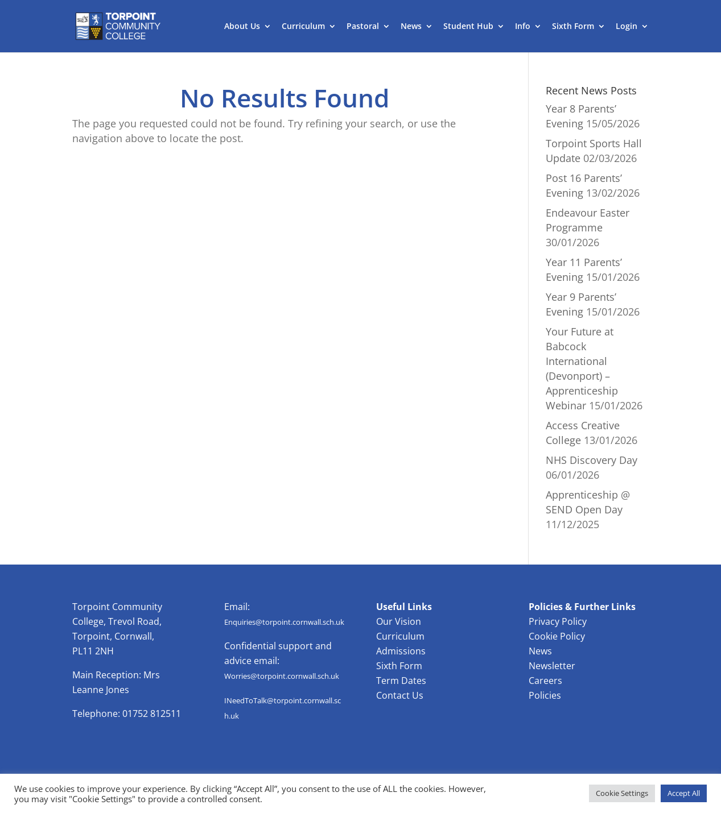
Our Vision (398, 621)
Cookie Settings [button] (622, 793)
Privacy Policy (558, 621)
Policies (545, 695)
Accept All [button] (684, 793)
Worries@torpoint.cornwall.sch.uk (281, 676)
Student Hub (468, 26)
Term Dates (401, 680)
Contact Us (399, 695)
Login (626, 26)
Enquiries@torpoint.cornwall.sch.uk (284, 622)
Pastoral (363, 26)
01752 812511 (151, 713)
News (411, 26)
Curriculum (303, 26)
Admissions (401, 651)
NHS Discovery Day (591, 460)
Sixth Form (573, 26)
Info (522, 26)
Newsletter (552, 665)
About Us (242, 26)
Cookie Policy (557, 636)
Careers (545, 680)
